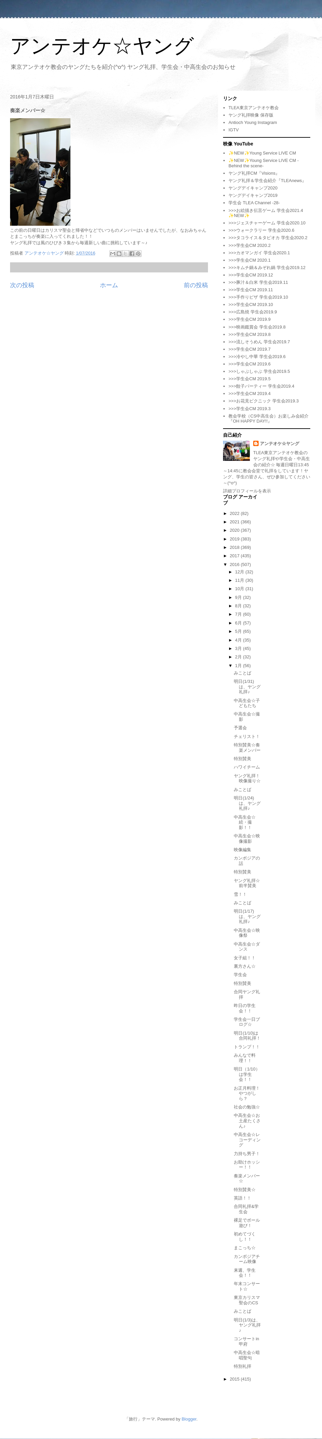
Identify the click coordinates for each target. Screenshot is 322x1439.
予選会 (240, 727)
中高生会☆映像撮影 (247, 838)
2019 (235, 538)
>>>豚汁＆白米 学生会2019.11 (258, 282)
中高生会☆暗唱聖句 (247, 1355)
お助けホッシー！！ (247, 1165)
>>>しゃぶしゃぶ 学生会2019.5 (259, 371)
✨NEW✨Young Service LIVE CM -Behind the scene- (263, 163)
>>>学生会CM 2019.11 (250, 289)
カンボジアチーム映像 (247, 1259)
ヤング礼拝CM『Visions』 (254, 173)
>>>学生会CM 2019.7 (249, 349)
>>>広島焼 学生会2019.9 (252, 311)
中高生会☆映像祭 (247, 933)
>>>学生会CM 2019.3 (249, 408)
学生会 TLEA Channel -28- (254, 202)
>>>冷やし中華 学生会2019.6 (256, 356)
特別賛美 (242, 758)
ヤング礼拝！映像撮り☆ (247, 778)
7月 (239, 614)
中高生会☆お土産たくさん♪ (247, 1120)
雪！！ (240, 894)
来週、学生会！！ (245, 1273)
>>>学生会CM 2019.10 (250, 304)
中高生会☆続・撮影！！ (245, 822)
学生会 (240, 974)
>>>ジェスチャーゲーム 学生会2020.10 (266, 222)
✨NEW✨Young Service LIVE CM (262, 153)
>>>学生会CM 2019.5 (249, 378)
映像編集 (242, 849)
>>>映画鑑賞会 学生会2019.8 (256, 327)
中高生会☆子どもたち (247, 703)
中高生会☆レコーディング (247, 1139)
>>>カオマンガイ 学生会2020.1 (259, 252)
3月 (239, 648)
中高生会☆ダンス (247, 947)
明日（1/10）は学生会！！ (247, 1074)
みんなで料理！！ (245, 1058)
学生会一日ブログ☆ (247, 1022)
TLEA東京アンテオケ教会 (253, 107)
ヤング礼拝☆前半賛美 (247, 883)
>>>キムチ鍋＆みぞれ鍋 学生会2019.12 (266, 267)
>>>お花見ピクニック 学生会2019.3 (263, 400)
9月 (239, 597)
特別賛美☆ (245, 1189)
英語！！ (242, 1198)
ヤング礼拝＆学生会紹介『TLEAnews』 (267, 180)
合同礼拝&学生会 (246, 1209)
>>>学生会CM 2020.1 (249, 260)
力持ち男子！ (247, 1153)
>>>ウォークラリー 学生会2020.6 (261, 230)
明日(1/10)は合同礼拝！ (247, 1036)
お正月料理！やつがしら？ (247, 1093)
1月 (239, 665)
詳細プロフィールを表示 (247, 490)
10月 (240, 588)
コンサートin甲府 (246, 1341)
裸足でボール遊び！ (247, 1223)
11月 (240, 580)
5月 (239, 631)
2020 (235, 530)
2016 (235, 564)
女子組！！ (245, 957)
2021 (235, 521)
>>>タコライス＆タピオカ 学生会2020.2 (267, 237)
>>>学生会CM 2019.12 (250, 274)
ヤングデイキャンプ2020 (252, 187)
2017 (235, 555)
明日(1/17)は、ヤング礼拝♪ (247, 916)
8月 (239, 605)
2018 (235, 547)
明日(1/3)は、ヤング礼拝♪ (247, 1325)
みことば (242, 672)
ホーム (109, 285)
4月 (239, 640)
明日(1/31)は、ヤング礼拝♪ (247, 686)
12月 (240, 571)
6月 (239, 622)
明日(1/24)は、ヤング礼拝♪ (247, 803)
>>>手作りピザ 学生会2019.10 (258, 297)
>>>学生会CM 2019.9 (249, 319)
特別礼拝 (242, 1366)
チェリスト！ (247, 736)
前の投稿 (196, 285)
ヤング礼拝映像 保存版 (250, 115)
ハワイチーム (247, 767)
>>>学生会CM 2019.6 (249, 363)
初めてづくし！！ (245, 1236)
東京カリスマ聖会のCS (247, 1300)
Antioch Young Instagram (252, 122)
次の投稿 (22, 285)
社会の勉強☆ (247, 1106)
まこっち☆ (245, 1247)
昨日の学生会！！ (245, 1008)
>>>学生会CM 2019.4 (249, 393)
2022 (235, 513)
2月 (239, 656)
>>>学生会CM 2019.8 (249, 334)
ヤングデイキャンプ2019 (252, 195)
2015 (235, 1379)
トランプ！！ (247, 1046)
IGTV (233, 129)
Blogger (188, 1419)
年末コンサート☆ (247, 1286)
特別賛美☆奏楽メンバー (247, 747)
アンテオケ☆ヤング (102, 46)
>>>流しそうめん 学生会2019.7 (259, 341)
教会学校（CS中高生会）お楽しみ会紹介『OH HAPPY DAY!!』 (268, 418)
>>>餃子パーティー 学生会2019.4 (261, 386)
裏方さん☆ (245, 966)
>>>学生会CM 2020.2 (249, 245)
